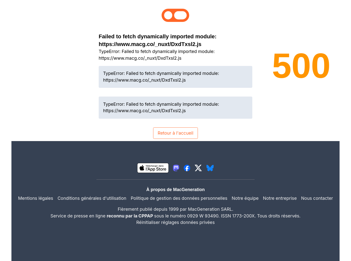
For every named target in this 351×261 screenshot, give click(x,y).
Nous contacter (317, 198)
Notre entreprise (280, 198)
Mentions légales (35, 198)
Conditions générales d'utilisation (91, 198)
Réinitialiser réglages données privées (175, 222)
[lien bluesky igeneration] (210, 168)
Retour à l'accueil (175, 133)
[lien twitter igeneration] (198, 168)
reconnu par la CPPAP (130, 215)
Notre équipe (245, 198)
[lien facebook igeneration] (187, 168)
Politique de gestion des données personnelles (179, 198)
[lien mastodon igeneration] (176, 168)
